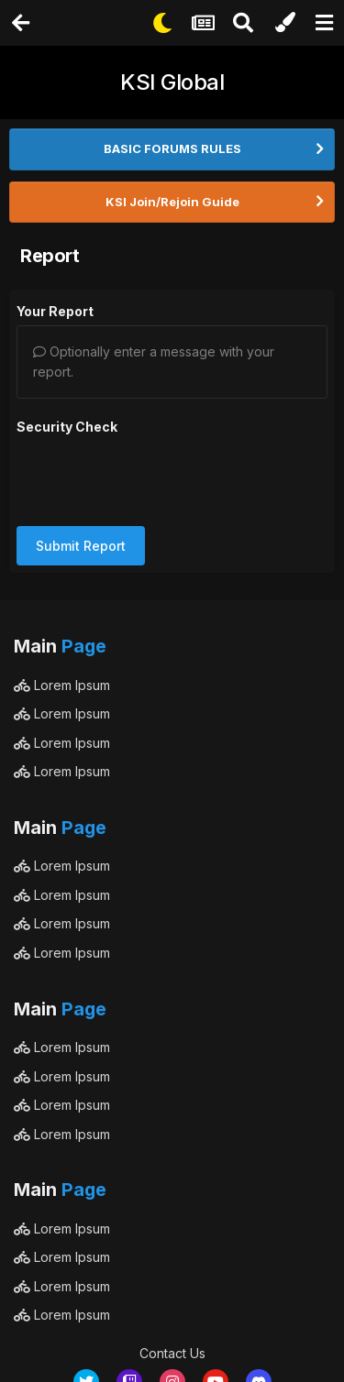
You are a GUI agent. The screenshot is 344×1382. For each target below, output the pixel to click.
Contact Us (172, 1353)
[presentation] (156, 476)
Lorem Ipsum (62, 685)
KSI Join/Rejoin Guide (172, 201)
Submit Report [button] (81, 546)
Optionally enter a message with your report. (153, 361)
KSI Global (172, 82)
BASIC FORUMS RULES (172, 148)
